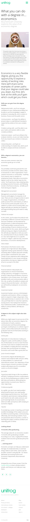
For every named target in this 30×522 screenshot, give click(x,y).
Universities (4, 512)
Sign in (20, 512)
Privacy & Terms (5, 502)
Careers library (5, 465)
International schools (6, 505)
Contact (21, 507)
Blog (20, 500)
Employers (4, 509)
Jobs (20, 509)
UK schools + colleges (7, 507)
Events (20, 502)
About (2, 500)
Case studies (22, 505)
